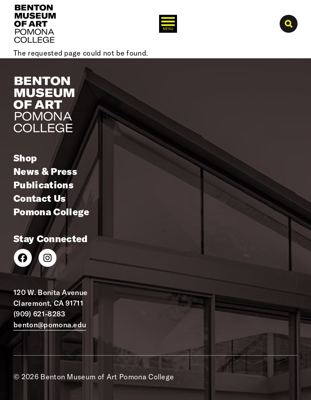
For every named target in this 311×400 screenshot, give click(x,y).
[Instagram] (47, 258)
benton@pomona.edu (49, 324)
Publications (43, 185)
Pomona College (51, 211)
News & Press (45, 171)
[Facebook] (23, 258)
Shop (25, 158)
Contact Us (39, 198)
